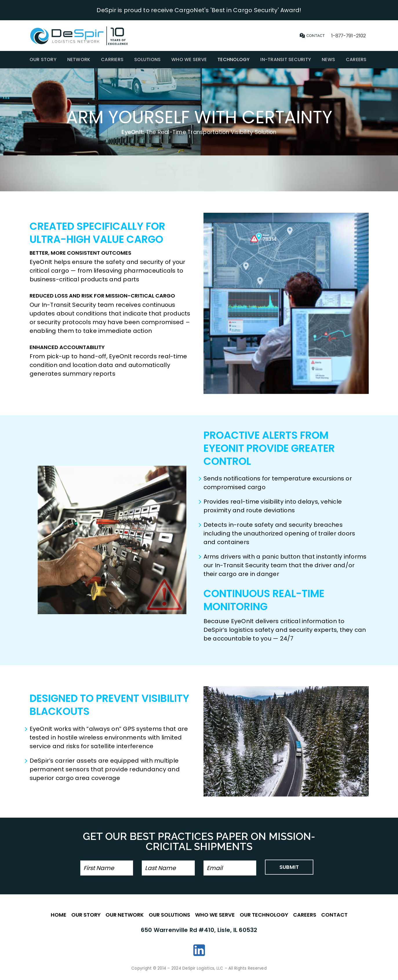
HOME (58, 914)
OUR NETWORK (125, 914)
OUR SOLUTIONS (169, 914)
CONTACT (334, 914)
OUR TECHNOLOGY (264, 914)
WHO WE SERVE (215, 914)
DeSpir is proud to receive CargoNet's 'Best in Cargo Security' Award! (199, 10)
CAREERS (304, 914)
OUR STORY (86, 914)
